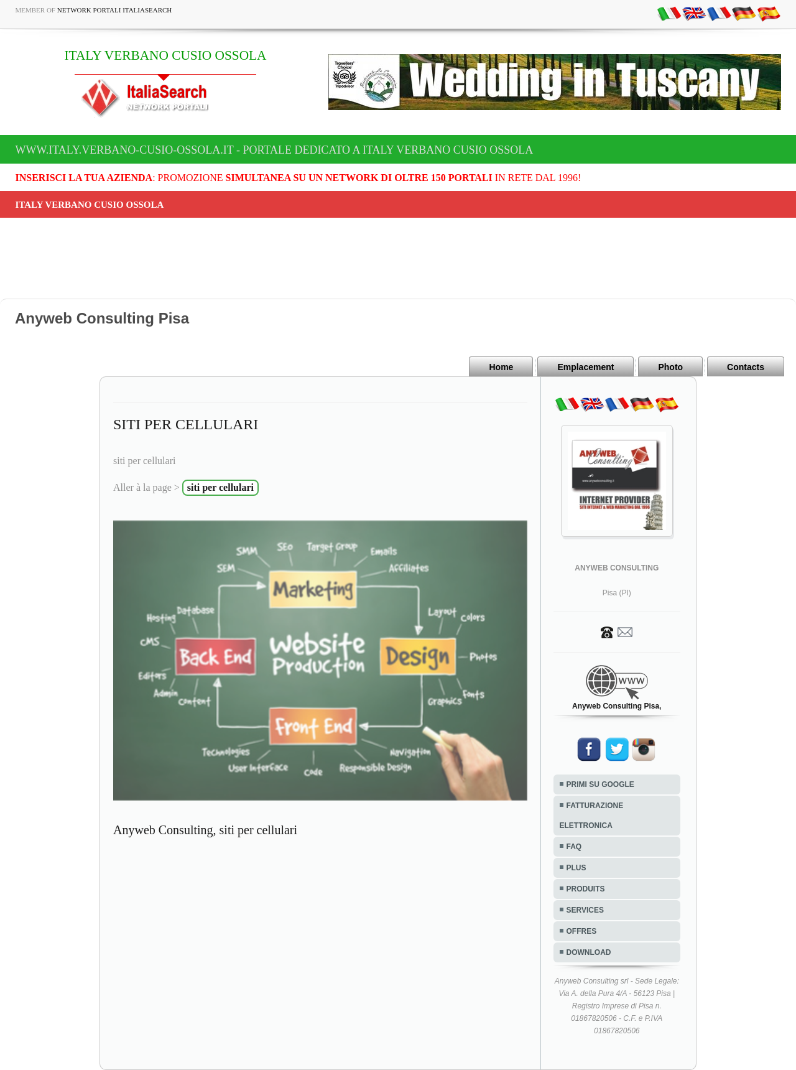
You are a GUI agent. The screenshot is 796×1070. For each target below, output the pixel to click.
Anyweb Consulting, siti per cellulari (205, 830)
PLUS (576, 867)
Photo (670, 367)
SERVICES (585, 910)
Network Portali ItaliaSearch (114, 10)
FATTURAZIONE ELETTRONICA (592, 815)
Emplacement (585, 367)
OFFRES (582, 931)
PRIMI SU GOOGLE (600, 784)
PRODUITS (586, 889)
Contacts (745, 367)
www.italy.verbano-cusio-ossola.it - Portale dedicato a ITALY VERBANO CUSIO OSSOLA (275, 150)
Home (501, 367)
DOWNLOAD (589, 952)
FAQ (574, 846)
